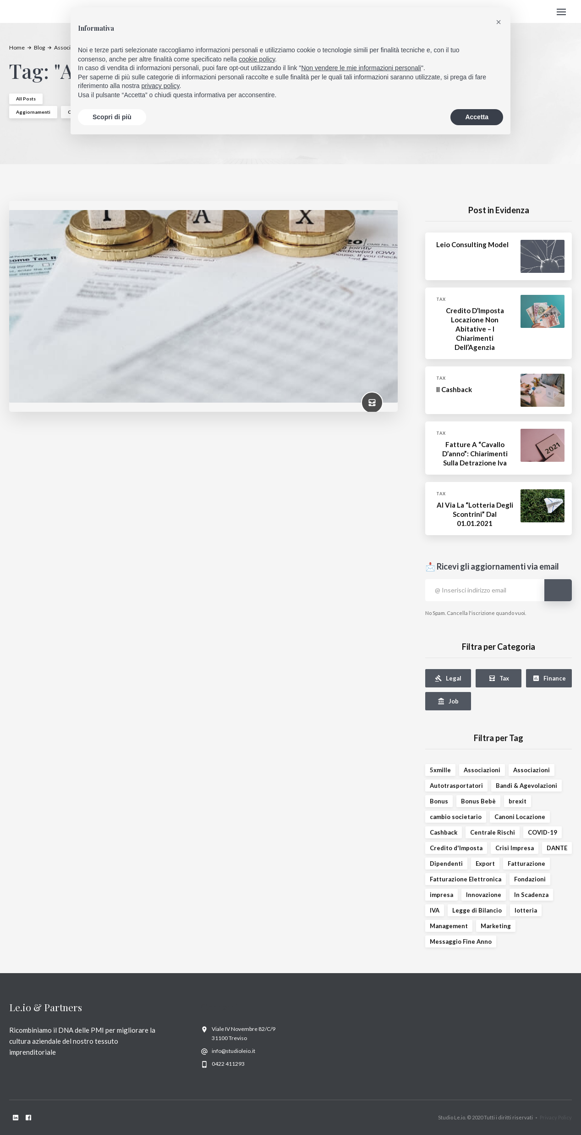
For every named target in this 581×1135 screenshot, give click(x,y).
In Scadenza (531, 894)
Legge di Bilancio (477, 910)
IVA (434, 910)
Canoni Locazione (519, 816)
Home (17, 47)
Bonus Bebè (478, 801)
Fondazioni (530, 879)
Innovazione (483, 894)
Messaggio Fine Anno (461, 941)
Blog (39, 47)
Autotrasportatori (456, 785)
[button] (561, 12)
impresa (441, 894)
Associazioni (482, 770)
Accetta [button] (476, 117)
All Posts (26, 98)
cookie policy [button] (257, 59)
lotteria (526, 910)
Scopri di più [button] (112, 117)
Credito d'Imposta (456, 848)
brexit (517, 801)
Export (485, 863)
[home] (39, 12)
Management (449, 926)
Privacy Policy (556, 1117)
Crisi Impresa (514, 848)
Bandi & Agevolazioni (526, 785)
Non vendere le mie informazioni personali (361, 68)
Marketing (496, 926)
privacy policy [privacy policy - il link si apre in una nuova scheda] (161, 85)
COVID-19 (542, 832)
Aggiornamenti (33, 112)
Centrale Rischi (492, 832)
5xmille (440, 770)
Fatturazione (526, 863)
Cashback (443, 832)
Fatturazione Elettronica (465, 879)
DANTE (557, 848)
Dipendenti (446, 863)
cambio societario (456, 816)
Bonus (439, 801)
